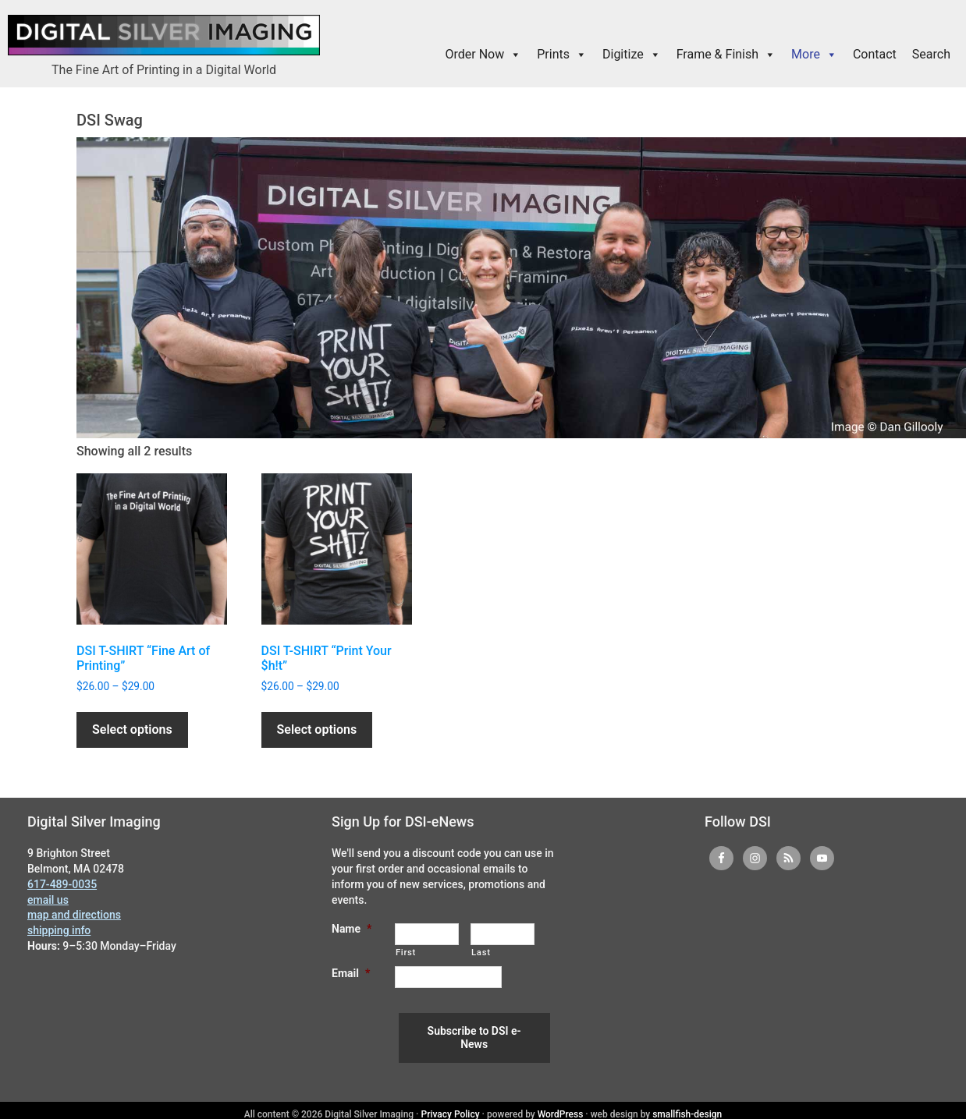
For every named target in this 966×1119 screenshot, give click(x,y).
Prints (562, 54)
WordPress (561, 1106)
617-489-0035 (62, 884)
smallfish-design (687, 1106)
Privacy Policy (450, 1106)
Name (351, 928)
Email (351, 973)
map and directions (74, 914)
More (814, 54)
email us (48, 900)
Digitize (631, 54)
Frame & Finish (726, 54)
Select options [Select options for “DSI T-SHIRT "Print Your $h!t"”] (317, 729)
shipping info (59, 930)
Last (481, 952)
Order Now (484, 54)
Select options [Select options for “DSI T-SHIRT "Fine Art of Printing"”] (132, 729)
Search (931, 54)
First (406, 952)
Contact (875, 54)
